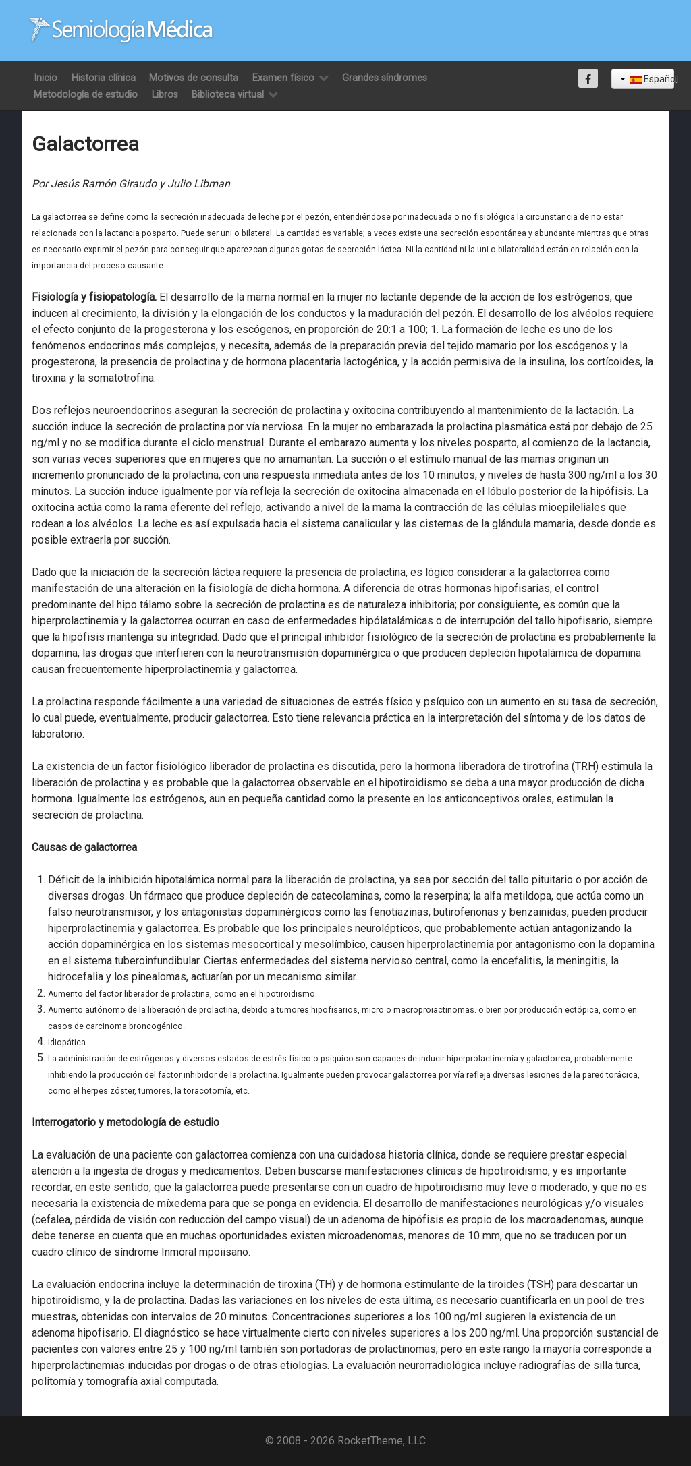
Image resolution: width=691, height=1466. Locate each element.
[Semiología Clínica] (121, 30)
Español (647, 79)
